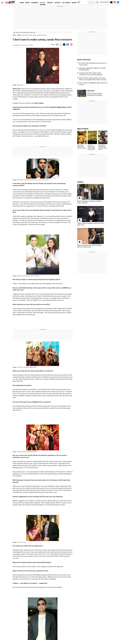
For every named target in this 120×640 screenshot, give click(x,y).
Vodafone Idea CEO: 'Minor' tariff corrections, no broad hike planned (90, 74)
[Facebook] (118, 2)
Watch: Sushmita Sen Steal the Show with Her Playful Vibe (89, 246)
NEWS (27, 3)
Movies (19, 35)
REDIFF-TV (75, 3)
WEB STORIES (82, 129)
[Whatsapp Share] (60, 44)
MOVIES (42, 3)
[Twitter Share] (64, 44)
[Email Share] (56, 44)
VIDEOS (80, 182)
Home (14, 35)
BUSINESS (34, 3)
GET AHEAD (66, 3)
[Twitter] (111, 2)
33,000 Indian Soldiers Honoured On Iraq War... (95, 94)
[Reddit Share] (71, 44)
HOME (22, 3)
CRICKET (50, 3)
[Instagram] (115, 2)
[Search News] (97, 2)
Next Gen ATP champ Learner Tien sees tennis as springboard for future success (92, 78)
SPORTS (58, 3)
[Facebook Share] (67, 44)
